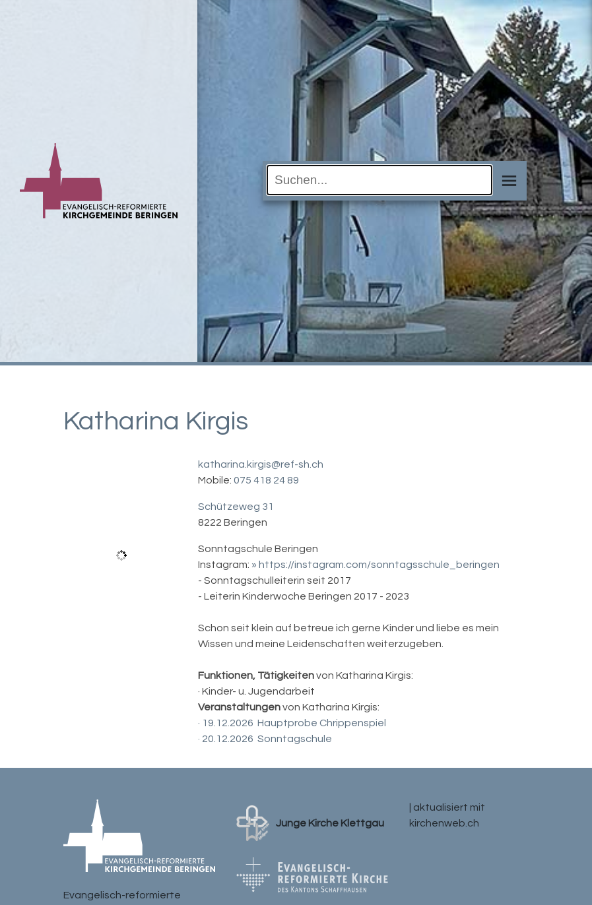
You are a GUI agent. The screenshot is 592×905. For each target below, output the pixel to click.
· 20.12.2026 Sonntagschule (265, 738)
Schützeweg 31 (236, 506)
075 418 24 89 (266, 480)
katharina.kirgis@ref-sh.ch (260, 464)
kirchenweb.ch (444, 823)
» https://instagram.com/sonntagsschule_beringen (375, 564)
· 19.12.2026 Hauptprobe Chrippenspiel (292, 723)
